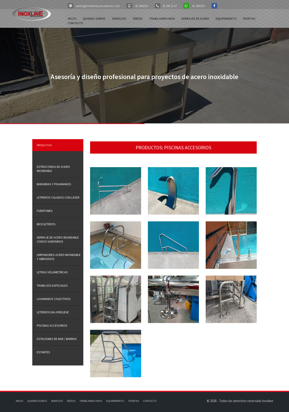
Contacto (75, 23)
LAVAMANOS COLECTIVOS (54, 299)
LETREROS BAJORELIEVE (53, 312)
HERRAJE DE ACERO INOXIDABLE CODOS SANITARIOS (58, 239)
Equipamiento (226, 19)
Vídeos (137, 19)
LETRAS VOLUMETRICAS (52, 272)
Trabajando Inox (162, 19)
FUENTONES (45, 211)
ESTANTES (43, 352)
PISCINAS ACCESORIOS (52, 325)
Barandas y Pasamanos (54, 184)
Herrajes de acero (195, 19)
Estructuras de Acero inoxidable (53, 169)
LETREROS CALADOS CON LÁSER (58, 197)
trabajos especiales (52, 285)
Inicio (72, 19)
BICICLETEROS (46, 224)
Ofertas (249, 19)
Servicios (119, 19)
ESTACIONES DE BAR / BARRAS (57, 339)
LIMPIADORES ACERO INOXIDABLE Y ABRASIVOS (59, 257)
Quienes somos (94, 19)
